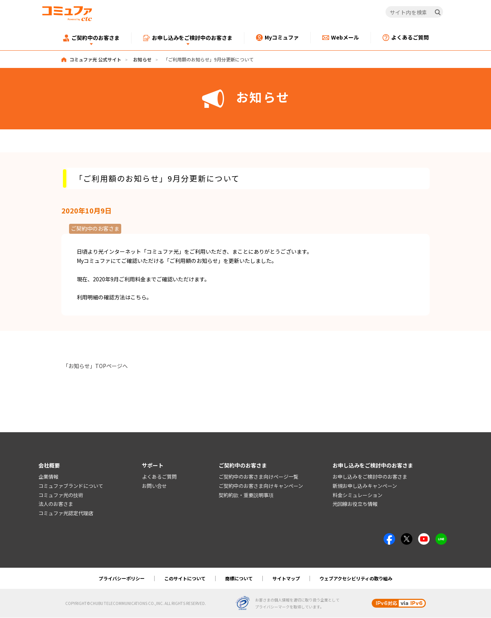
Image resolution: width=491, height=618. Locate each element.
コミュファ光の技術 (60, 495)
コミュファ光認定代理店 (65, 513)
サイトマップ (286, 578)
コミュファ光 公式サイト (95, 59)
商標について (239, 578)
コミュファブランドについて (70, 485)
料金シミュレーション (357, 495)
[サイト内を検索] (414, 12)
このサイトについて (185, 578)
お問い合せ (154, 485)
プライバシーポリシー (122, 578)
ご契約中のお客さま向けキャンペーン (261, 485)
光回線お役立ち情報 (355, 504)
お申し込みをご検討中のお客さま (370, 477)
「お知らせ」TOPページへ (95, 366)
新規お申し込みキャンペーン (365, 485)
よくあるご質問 (159, 477)
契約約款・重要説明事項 (246, 495)
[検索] (437, 12)
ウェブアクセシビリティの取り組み (356, 578)
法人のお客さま (55, 504)
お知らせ (142, 59)
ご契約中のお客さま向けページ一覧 (258, 477)
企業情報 (48, 477)
